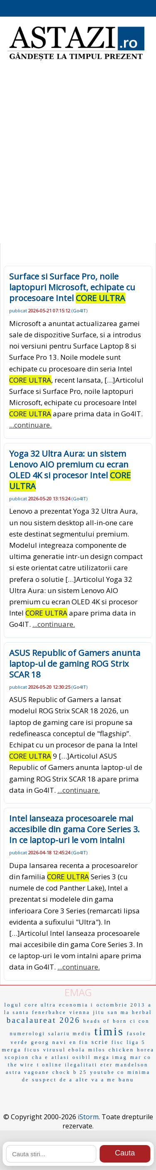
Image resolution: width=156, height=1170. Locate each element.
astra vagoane (28, 1072)
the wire (21, 1065)
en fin (79, 1042)
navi (59, 1042)
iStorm (88, 1116)
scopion (17, 1057)
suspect (44, 1079)
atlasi (60, 1057)
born (120, 1021)
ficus (32, 1050)
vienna (79, 1012)
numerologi (27, 1033)
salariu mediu (70, 1033)
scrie (100, 1042)
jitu (99, 1012)
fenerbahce (49, 1012)
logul (13, 1005)
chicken (121, 1049)
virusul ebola (64, 1050)
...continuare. (30, 425)
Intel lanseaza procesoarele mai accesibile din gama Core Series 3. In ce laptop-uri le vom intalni (74, 829)
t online (49, 1065)
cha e (40, 1057)
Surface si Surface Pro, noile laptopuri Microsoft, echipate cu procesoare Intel (72, 287)
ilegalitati (81, 1065)
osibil (81, 1057)
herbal (142, 1012)
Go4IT (79, 310)
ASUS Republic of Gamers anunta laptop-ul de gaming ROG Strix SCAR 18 (74, 663)
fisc (117, 1042)
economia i (76, 1005)
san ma (118, 1012)
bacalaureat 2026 (43, 1020)
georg (40, 1042)
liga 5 (135, 1042)
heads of (96, 1021)
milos (97, 1050)
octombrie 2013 (121, 1005)
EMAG (78, 992)
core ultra (40, 1005)
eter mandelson (124, 1065)
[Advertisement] (78, 157)
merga (11, 1049)
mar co (140, 1057)
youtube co (107, 1072)
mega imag (110, 1057)
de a (66, 1080)
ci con (139, 1021)
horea (145, 1050)
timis (109, 1031)
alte (82, 1079)
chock (61, 1072)
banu (126, 1079)
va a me (104, 1080)
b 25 (80, 1072)
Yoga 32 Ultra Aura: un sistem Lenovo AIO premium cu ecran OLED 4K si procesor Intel (70, 470)
